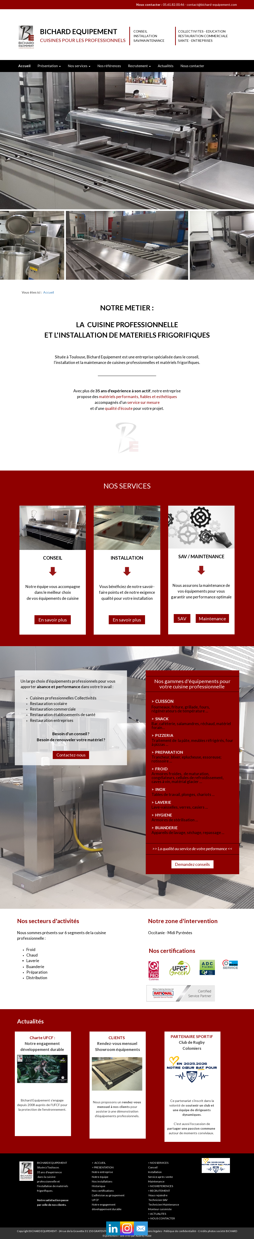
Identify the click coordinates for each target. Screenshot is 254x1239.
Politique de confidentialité (180, 1231)
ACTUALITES (158, 1213)
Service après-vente (160, 1177)
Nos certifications (103, 1190)
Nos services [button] (79, 66)
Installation (155, 1172)
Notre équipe (100, 1177)
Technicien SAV (158, 1200)
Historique (98, 1186)
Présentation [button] (49, 66)
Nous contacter (192, 66)
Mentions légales (151, 1231)
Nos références (109, 66)
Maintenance (156, 1181)
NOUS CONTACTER (162, 1218)
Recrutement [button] (139, 66)
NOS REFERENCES (161, 1186)
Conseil (153, 1167)
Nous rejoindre (158, 1195)
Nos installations (102, 1181)
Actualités (165, 66)
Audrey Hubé (144, 1235)
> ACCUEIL (99, 1162)
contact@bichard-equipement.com (212, 4)
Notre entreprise (102, 1172)
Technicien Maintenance (164, 1204)
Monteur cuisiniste (160, 1209)
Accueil (48, 292)
